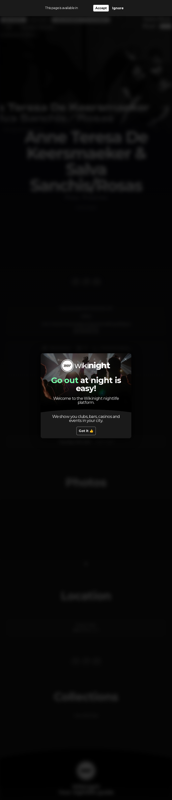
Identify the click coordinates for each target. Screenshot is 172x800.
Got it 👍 (86, 431)
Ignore (118, 8)
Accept (101, 8)
